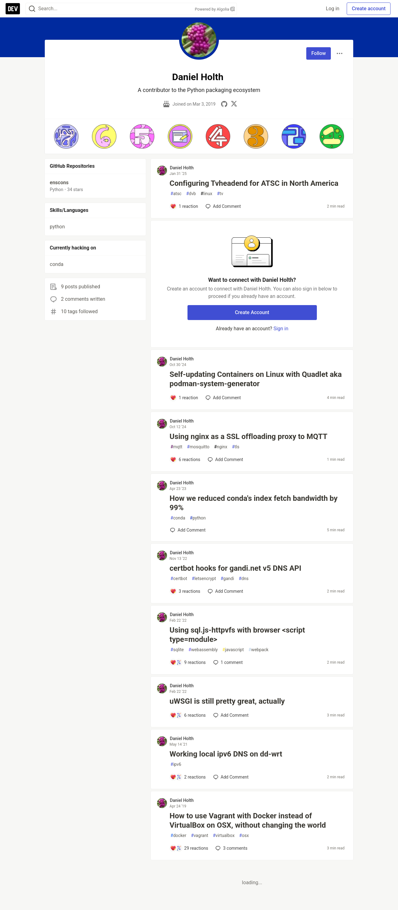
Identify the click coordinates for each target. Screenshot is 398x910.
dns (243, 578)
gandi (227, 578)
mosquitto (198, 447)
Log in (332, 8)
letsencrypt (204, 578)
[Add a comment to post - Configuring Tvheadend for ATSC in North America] (184, 206)
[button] (66, 136)
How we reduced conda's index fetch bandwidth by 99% (253, 503)
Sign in (280, 329)
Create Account (252, 312)
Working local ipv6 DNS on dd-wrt (225, 754)
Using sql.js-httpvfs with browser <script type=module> (237, 635)
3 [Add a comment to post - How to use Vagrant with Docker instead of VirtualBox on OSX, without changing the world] (230, 848)
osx (244, 835)
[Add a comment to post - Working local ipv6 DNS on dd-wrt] (187, 777)
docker (178, 835)
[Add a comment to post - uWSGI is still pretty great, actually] (187, 715)
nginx (220, 447)
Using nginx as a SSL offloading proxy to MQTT (248, 436)
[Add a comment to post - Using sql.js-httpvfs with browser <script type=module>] (187, 662)
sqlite (177, 650)
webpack (258, 650)
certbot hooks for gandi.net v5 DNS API (235, 568)
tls (235, 447)
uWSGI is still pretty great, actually (227, 701)
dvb (191, 193)
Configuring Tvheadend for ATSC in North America (253, 183)
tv (220, 193)
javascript (233, 650)
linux (206, 193)
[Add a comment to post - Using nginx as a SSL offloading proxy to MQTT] (185, 459)
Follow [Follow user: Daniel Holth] (318, 53)
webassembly (203, 650)
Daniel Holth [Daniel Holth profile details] (181, 167)
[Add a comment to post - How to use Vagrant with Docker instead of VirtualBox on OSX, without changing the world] (189, 848)
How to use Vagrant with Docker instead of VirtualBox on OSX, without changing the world (247, 821)
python (198, 518)
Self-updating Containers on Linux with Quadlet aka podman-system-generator (255, 379)
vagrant (199, 835)
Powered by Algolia (214, 9)
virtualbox (223, 835)
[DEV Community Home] (13, 8)
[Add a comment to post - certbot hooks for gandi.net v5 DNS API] (185, 591)
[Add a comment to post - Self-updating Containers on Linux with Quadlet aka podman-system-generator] (184, 397)
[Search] (32, 9)
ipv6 (175, 764)
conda (177, 518)
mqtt (176, 447)
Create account (369, 8)
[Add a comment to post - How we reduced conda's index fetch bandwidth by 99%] (187, 530)
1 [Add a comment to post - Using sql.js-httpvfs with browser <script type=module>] (227, 662)
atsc (175, 193)
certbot (178, 578)
